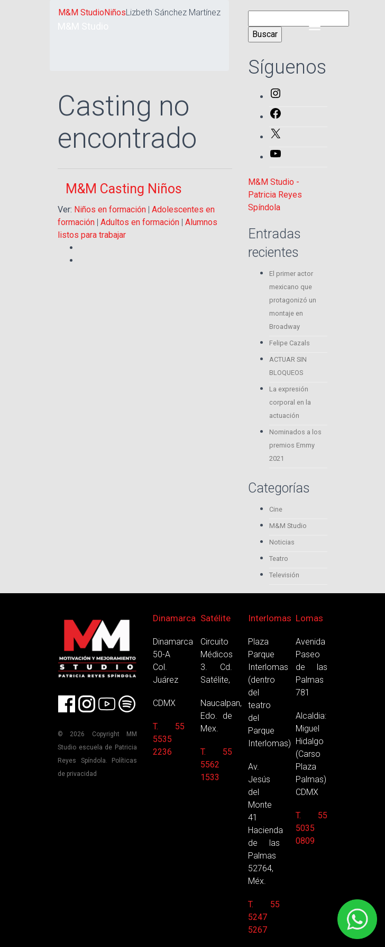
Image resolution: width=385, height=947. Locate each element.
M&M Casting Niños (124, 188)
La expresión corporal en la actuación (290, 402)
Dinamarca (174, 618)
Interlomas (269, 618)
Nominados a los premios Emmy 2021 (295, 445)
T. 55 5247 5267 (264, 917)
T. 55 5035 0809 (311, 828)
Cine (275, 509)
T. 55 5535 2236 (169, 739)
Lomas (309, 618)
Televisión (284, 575)
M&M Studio (83, 26)
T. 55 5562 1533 (216, 764)
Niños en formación (110, 209)
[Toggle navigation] (314, 26)
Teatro (278, 558)
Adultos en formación (139, 222)
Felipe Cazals (289, 343)
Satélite (215, 618)
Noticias (282, 542)
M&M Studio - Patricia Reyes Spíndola (275, 194)
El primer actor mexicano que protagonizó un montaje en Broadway (292, 300)
